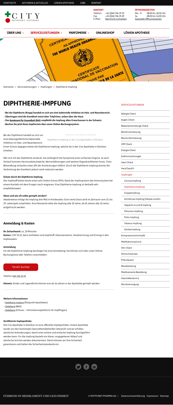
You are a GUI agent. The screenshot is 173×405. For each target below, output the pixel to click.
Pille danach (127, 260)
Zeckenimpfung (132, 229)
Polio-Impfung (131, 217)
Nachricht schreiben (116, 19)
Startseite (8, 86)
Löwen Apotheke (137, 32)
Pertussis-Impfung (133, 211)
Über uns (14, 32)
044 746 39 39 (19, 276)
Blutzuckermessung (131, 138)
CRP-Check (126, 144)
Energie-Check (128, 150)
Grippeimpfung (132, 193)
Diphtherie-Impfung (15, 303)
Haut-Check (127, 162)
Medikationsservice (131, 241)
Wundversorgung (130, 284)
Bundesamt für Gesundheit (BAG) (27, 120)
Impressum (152, 396)
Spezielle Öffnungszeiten (148, 19)
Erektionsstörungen (131, 156)
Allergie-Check (128, 113)
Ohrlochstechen (129, 253)
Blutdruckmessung (130, 132)
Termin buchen (21, 267)
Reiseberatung (128, 266)
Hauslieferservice (130, 278)
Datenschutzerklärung (133, 396)
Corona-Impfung (132, 180)
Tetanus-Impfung (133, 223)
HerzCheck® (127, 168)
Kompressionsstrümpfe (133, 235)
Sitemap (164, 396)
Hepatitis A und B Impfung (137, 205)
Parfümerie (77, 32)
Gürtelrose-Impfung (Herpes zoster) (142, 199)
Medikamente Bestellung (134, 272)
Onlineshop (105, 32)
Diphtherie (11, 307)
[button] (78, 367)
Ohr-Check (126, 247)
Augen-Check (127, 119)
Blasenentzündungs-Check (134, 125)
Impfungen (46, 86)
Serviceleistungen (45, 32)
